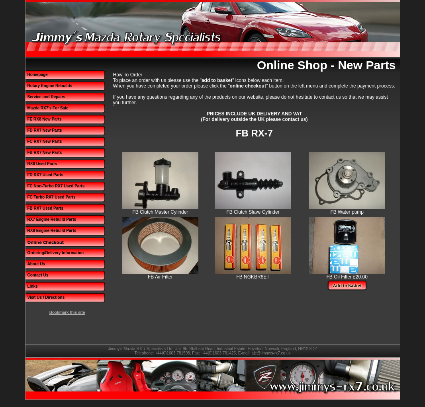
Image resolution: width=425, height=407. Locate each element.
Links (32, 286)
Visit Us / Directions (46, 297)
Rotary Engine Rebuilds (49, 86)
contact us (330, 97)
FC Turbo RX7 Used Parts (51, 197)
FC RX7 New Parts (44, 141)
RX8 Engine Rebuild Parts (51, 230)
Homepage (37, 74)
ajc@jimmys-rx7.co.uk (271, 353)
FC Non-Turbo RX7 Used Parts (56, 186)
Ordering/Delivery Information (55, 253)
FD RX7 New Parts (44, 130)
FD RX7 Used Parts (45, 175)
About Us (36, 264)
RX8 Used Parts (42, 164)
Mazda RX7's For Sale (48, 108)
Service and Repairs (46, 97)
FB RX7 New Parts (44, 152)
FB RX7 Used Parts (45, 208)
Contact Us (38, 275)
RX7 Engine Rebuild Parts (51, 219)
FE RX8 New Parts (44, 119)
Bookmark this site (67, 312)
